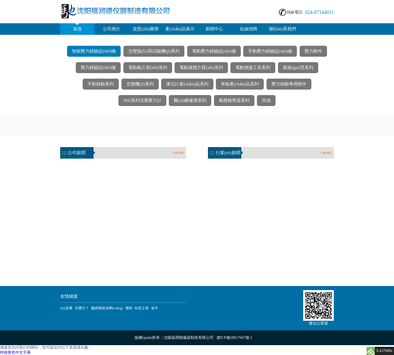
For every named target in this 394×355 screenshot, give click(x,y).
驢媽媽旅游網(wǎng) (107, 308)
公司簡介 (111, 29)
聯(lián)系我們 (282, 29)
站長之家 (142, 308)
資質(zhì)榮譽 (145, 29)
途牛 (154, 308)
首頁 (77, 27)
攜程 (128, 308)
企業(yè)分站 (124, 338)
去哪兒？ (82, 308)
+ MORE (178, 153)
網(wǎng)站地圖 (267, 338)
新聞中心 (214, 29)
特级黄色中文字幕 (15, 352)
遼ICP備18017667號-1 (234, 338)
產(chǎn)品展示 (180, 29)
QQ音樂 (66, 308)
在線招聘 (248, 29)
